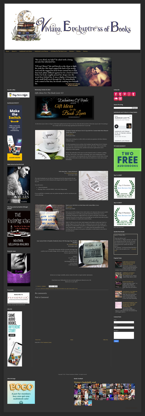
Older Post (105, 339)
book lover (43, 288)
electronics (52, 288)
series (76, 288)
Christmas (47, 288)
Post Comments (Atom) (46, 342)
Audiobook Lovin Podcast (41, 51)
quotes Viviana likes (120, 235)
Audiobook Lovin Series (25, 51)
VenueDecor (71, 134)
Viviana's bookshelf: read (85, 382)
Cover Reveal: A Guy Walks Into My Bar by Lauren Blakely (130, 292)
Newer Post (37, 339)
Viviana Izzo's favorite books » (131, 407)
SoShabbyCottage (73, 244)
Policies (78, 51)
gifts (68, 288)
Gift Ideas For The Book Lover (59, 51)
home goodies (72, 288)
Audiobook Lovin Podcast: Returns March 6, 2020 (129, 273)
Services (85, 51)
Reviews (71, 51)
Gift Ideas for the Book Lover (60, 288)
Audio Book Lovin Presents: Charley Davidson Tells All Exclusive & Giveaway (129, 263)
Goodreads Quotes (133, 253)
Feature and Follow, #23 (128, 281)
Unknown (39, 286)
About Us (14, 51)
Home (7, 51)
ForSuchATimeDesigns (71, 173)
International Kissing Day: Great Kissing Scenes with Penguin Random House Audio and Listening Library (130, 304)
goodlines (70, 207)
